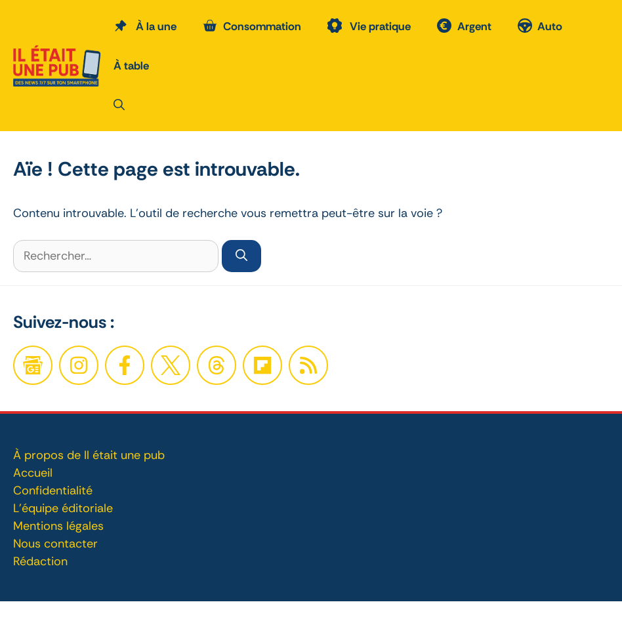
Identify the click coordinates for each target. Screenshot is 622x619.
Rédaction (40, 561)
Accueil (32, 473)
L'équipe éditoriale (63, 508)
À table (131, 65)
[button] (119, 105)
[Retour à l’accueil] (56, 64)
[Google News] (32, 365)
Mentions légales (58, 526)
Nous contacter (55, 543)
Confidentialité (53, 490)
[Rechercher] (241, 256)
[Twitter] (170, 365)
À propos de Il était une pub (89, 455)
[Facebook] (78, 365)
